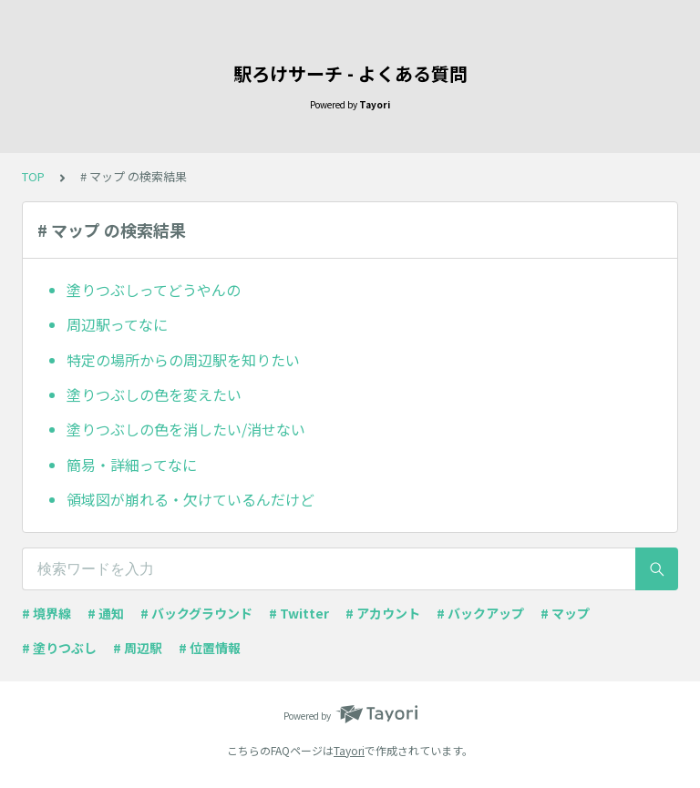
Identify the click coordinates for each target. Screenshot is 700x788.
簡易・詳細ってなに (132, 465)
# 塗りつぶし (59, 648)
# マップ (565, 613)
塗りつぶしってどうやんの (154, 290)
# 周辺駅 (137, 648)
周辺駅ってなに (117, 324)
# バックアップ (480, 613)
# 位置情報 (210, 648)
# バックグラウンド (196, 613)
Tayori (349, 750)
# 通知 (106, 613)
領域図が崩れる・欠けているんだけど (190, 499)
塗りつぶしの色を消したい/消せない (186, 429)
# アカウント (382, 613)
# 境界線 (46, 613)
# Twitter (299, 613)
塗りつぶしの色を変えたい (154, 394)
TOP (33, 176)
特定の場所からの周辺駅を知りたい (183, 360)
